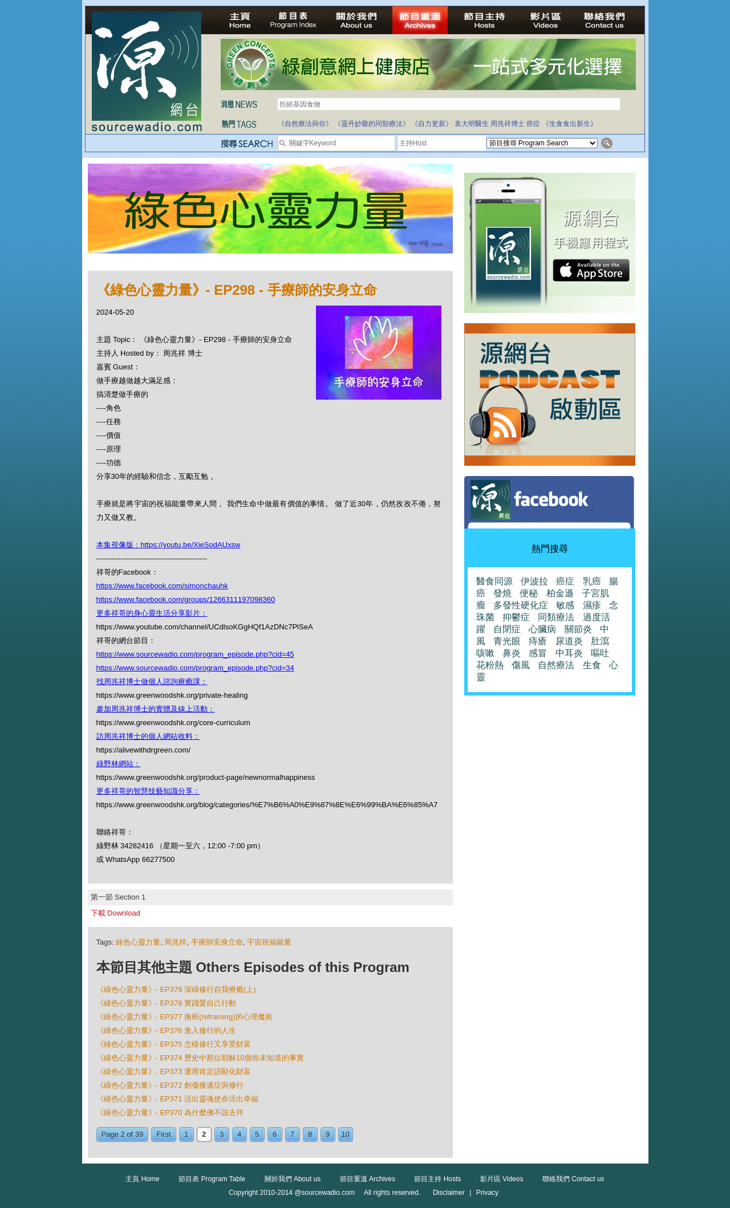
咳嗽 (485, 653)
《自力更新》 (431, 124)
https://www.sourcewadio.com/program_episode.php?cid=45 (195, 654)
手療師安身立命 (217, 942)
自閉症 (507, 629)
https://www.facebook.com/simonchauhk (162, 585)
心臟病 (542, 629)
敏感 (565, 605)
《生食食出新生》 (569, 124)
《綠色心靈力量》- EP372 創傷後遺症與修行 (170, 1085)
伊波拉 (534, 581)
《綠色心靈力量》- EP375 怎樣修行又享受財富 (174, 1044)
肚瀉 (600, 641)
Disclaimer (449, 1193)
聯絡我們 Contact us (573, 1179)
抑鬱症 (516, 617)
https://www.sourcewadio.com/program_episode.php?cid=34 (195, 668)
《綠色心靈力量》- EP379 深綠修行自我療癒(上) (176, 989)
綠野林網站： (118, 763)
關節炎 (578, 629)
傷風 (521, 665)
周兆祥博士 (507, 124)
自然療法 (556, 665)
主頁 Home (142, 1179)
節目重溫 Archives (367, 1179)
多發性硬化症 (520, 605)
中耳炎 (569, 653)
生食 (592, 665)
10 (345, 1134)
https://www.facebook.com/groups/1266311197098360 (185, 599)
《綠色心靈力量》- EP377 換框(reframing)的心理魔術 (184, 1016)
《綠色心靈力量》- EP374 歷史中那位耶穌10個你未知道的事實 (200, 1058)
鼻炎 (511, 653)
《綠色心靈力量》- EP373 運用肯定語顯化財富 (174, 1071)
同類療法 (556, 617)
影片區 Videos (502, 1179)
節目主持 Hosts (437, 1179)
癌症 (533, 124)
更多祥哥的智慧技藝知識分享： (148, 791)
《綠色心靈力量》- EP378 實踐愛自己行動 (166, 1003)
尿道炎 (569, 641)
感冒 (538, 653)
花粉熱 (490, 665)
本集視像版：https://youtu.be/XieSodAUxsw (168, 544)
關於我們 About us (293, 1179)
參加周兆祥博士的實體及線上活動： (155, 709)
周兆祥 (175, 942)
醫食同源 (494, 581)
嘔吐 (600, 653)
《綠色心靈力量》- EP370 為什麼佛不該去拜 (170, 1112)
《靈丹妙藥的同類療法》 (371, 124)
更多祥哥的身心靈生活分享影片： (152, 613)
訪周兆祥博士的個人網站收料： (148, 736)
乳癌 (592, 581)
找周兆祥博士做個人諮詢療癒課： (152, 681)
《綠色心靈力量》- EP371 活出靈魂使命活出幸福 (177, 1099)
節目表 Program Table (212, 1179)
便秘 (529, 593)
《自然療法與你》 (305, 124)
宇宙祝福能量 (269, 942)
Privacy (487, 1193)
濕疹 (592, 605)
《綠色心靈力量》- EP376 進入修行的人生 (166, 1030)
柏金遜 (560, 593)
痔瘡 (538, 641)
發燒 (502, 593)
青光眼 (507, 641)
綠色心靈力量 (138, 942)
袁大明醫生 (472, 124)
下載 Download (115, 913)
